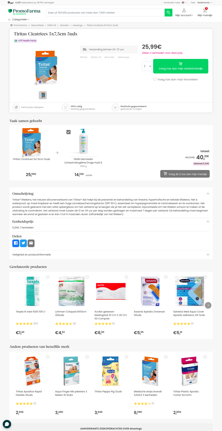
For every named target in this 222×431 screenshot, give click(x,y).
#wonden (109, 57)
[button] (175, 2)
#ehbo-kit (96, 57)
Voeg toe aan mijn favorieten (175, 79)
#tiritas (83, 57)
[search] (168, 12)
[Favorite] (47, 277)
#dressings (123, 57)
